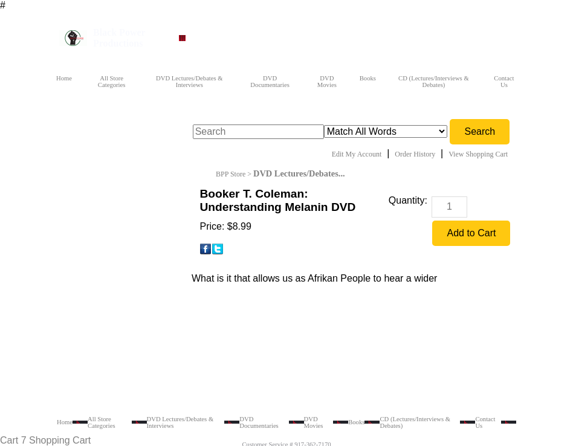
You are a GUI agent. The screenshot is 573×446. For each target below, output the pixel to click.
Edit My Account (357, 154)
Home (64, 78)
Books (368, 78)
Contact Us (504, 81)
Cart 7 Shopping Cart (45, 440)
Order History (415, 154)
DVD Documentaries (270, 81)
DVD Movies (327, 81)
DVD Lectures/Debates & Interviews (189, 81)
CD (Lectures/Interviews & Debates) (433, 81)
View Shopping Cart (478, 154)
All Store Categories (112, 81)
